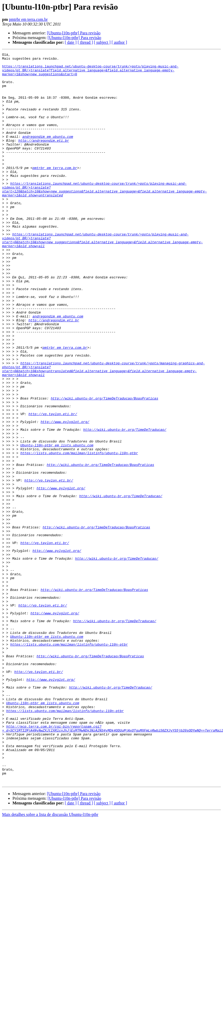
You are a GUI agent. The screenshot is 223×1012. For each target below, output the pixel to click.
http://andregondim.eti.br (43, 158)
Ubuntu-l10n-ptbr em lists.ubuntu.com (56, 524)
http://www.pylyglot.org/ (65, 495)
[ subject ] (102, 42)
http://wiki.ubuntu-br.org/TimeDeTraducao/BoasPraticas (104, 467)
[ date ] (70, 42)
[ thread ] (85, 42)
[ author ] (119, 42)
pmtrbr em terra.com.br (28, 19)
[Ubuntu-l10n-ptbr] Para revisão (73, 33)
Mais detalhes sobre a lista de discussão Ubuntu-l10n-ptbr (50, 960)
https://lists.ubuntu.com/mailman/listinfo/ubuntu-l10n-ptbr (79, 533)
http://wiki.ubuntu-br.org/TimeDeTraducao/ (124, 505)
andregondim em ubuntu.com (47, 153)
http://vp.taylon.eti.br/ (52, 486)
